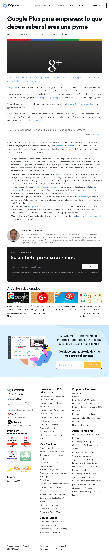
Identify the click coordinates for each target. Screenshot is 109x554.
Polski (81, 410)
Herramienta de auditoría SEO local (53, 489)
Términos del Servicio (61, 547)
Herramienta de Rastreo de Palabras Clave (52, 419)
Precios (52, 5)
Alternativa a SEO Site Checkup (54, 528)
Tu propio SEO (46, 466)
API (41, 438)
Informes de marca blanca (51, 435)
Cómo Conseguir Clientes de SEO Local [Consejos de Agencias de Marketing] (85, 456)
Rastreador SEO (47, 431)
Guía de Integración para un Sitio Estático (86, 436)
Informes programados (50, 505)
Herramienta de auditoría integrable (51, 405)
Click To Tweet (91, 134)
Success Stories (40, 5)
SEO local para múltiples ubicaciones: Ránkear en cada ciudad (85, 445)
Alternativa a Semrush (49, 525)
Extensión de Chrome (49, 462)
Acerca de (76, 393)
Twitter (38, 120)
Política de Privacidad (44, 547)
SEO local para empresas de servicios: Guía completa (84, 475)
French (91, 403)
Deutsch (76, 403)
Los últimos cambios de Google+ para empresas (66, 308)
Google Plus (42, 34)
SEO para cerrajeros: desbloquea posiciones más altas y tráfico (86, 483)
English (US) (83, 400)
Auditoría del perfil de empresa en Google (53, 475)
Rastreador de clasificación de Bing (53, 457)
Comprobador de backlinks (52, 396)
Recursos (60, 5)
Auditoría (92, 364)
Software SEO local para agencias (54, 494)
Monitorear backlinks (49, 424)
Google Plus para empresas (51, 97)
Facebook (28, 120)
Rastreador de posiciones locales (54, 483)
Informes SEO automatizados (52, 451)
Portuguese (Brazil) (80, 414)
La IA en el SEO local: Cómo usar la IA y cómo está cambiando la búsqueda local (86, 466)
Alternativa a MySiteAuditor (52, 521)
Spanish (84, 403)
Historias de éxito (80, 425)
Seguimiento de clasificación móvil (52, 500)
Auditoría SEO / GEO (49, 428)
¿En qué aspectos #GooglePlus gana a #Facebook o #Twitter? (47, 130)
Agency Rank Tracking (49, 448)
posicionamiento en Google (89, 216)
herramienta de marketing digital (80, 104)
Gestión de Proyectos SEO (51, 508)
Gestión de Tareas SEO (50, 512)
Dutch (75, 410)
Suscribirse (90, 267)
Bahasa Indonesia (79, 407)
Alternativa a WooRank (50, 532)
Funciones (27, 5)
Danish (93, 400)
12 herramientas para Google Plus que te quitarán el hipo (40, 309)
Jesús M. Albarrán (26, 34)
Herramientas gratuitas (50, 469)
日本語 (98, 407)
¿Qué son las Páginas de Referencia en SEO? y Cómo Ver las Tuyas (86, 491)
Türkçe (93, 414)
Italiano (91, 407)
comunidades (82, 196)
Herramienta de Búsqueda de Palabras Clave (53, 412)
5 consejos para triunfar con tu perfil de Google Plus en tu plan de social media (90, 311)
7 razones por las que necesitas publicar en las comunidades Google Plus (18, 311)
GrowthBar (44, 480)
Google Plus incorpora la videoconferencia (47, 206)
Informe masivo (47, 399)
